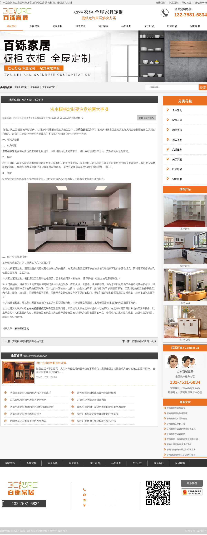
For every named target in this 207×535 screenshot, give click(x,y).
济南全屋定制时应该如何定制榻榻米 (96, 392)
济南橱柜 (35, 87)
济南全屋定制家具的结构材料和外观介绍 (31, 406)
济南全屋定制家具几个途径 (179, 444)
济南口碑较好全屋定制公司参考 (181, 449)
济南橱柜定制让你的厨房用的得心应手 (30, 392)
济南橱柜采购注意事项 (177, 413)
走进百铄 (160, 2)
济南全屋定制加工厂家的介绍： (181, 455)
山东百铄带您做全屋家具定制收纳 (28, 399)
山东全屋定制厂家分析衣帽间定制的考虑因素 (101, 406)
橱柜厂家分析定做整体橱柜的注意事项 (97, 413)
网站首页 (11, 26)
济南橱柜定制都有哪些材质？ (25, 413)
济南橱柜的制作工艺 (176, 423)
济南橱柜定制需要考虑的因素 (28, 341)
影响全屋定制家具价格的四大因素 (28, 421)
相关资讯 (80, 26)
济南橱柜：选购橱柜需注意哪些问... (183, 439)
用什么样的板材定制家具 (51, 362)
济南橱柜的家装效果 (176, 408)
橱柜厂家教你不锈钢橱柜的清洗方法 (96, 421)
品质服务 (126, 26)
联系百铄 (174, 2)
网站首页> (27, 99)
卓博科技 (202, 530)
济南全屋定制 (20, 87)
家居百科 (57, 26)
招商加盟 (195, 26)
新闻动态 (149, 118)
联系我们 (172, 26)
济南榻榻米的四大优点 (144, 341)
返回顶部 (180, 463)
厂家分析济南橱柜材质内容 (91, 399)
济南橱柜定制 (19, 118)
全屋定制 (34, 26)
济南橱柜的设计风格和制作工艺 (181, 429)
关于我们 (149, 26)
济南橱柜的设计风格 (176, 434)
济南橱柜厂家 (48, 87)
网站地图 (186, 2)
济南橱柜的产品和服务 (177, 418)
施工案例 (103, 26)
